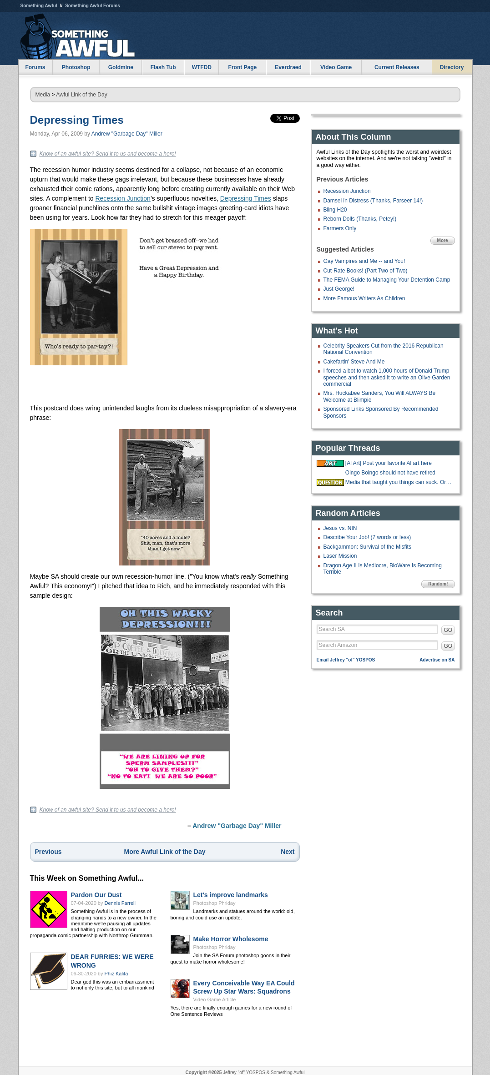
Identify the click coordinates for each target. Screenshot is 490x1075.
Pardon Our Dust (96, 894)
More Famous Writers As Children (364, 298)
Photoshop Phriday (214, 903)
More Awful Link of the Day (165, 851)
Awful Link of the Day (81, 94)
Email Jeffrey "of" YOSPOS (346, 659)
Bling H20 (335, 210)
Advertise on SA (437, 659)
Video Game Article (214, 999)
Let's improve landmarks (230, 894)
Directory (452, 67)
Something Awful (38, 5)
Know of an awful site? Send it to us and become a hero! (108, 154)
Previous (48, 851)
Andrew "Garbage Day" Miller (126, 134)
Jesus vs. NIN (340, 528)
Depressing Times (77, 120)
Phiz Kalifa (116, 973)
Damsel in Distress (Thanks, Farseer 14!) (373, 200)
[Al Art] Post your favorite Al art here (388, 463)
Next (287, 851)
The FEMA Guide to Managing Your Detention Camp (386, 280)
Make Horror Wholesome (230, 939)
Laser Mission (340, 556)
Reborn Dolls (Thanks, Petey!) (360, 219)
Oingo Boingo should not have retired (390, 472)
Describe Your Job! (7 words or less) (367, 537)
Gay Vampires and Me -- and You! (364, 261)
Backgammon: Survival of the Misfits (367, 547)
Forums (35, 67)
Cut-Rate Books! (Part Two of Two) (365, 270)
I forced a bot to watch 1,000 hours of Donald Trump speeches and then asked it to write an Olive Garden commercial (386, 377)
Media (43, 94)
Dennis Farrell (120, 903)
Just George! (339, 289)
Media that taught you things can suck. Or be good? (399, 482)
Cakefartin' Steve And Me (354, 361)
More (442, 240)
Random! (438, 583)
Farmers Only (340, 228)
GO (448, 630)
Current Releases (396, 67)
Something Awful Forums (92, 5)
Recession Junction (122, 198)
